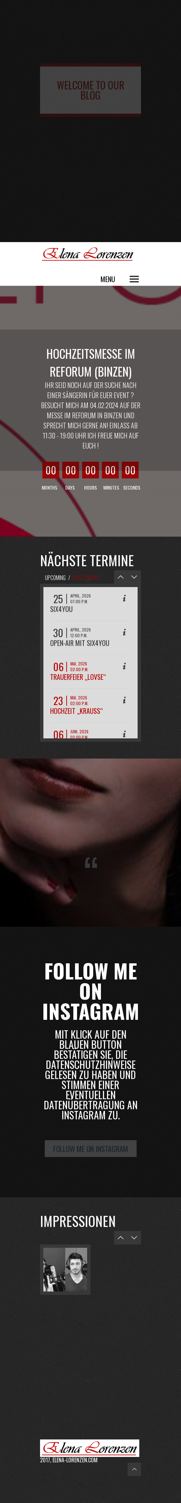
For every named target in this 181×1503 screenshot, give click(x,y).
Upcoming (55, 578)
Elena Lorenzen (90, 253)
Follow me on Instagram (90, 1148)
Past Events (86, 578)
